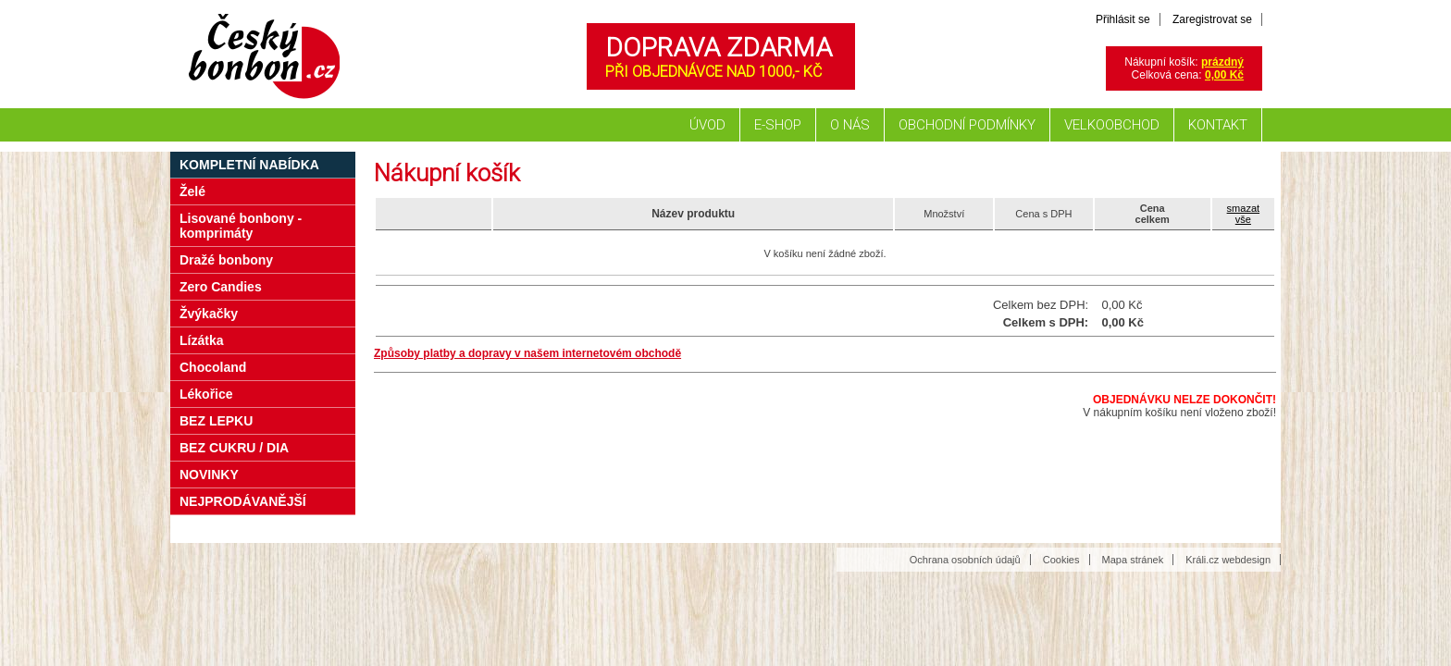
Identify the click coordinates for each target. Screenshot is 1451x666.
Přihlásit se (1123, 19)
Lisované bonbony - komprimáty (241, 225)
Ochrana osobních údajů (965, 559)
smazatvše (1243, 214)
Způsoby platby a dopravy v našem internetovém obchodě (527, 353)
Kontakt (1217, 125)
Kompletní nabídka (249, 164)
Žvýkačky (209, 313)
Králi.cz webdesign (1228, 559)
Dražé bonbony (226, 260)
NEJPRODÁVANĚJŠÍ (243, 501)
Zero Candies (221, 286)
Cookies (1061, 559)
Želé (192, 191)
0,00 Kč (1224, 74)
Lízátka (201, 340)
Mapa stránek (1133, 559)
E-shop (777, 125)
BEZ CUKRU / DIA (234, 447)
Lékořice (206, 394)
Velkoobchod (1112, 125)
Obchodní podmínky (967, 125)
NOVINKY (209, 474)
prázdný (1222, 62)
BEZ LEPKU (216, 420)
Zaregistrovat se (1212, 19)
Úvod (707, 125)
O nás (850, 125)
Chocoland (213, 367)
